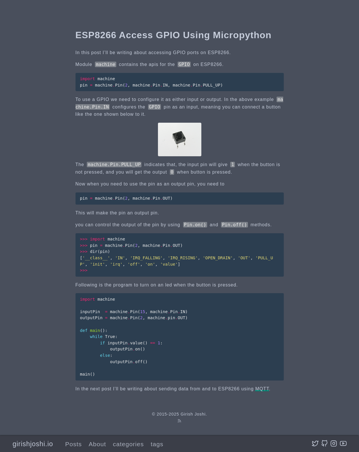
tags (157, 444)
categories (128, 444)
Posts (73, 444)
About (97, 444)
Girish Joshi (193, 414)
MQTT (262, 388)
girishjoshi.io (32, 444)
